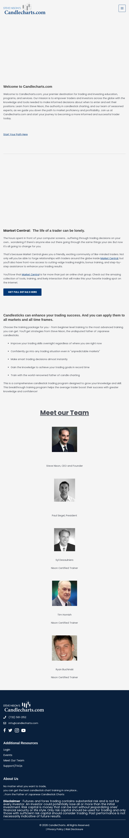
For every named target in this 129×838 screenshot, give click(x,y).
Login (6, 750)
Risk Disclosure (74, 829)
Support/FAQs (12, 766)
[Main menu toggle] (122, 8)
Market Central (109, 258)
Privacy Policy (55, 829)
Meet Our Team (13, 760)
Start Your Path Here (15, 134)
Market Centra (30, 274)
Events (7, 755)
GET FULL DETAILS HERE (22, 292)
